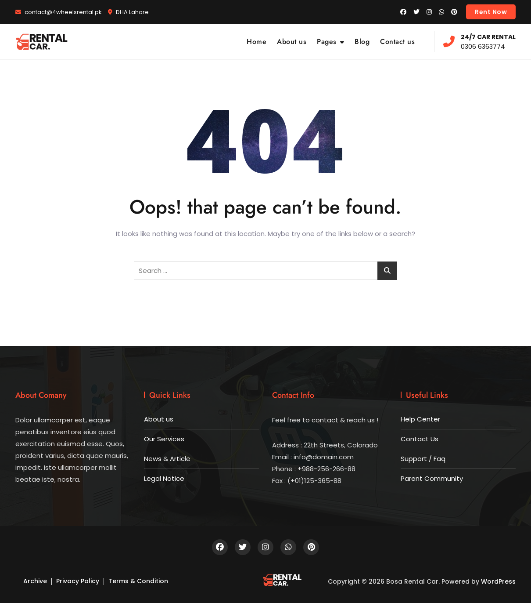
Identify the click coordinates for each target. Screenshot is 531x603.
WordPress (498, 581)
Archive (35, 581)
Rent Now (491, 11)
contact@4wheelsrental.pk (58, 12)
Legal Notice (164, 478)
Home (256, 41)
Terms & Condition (138, 581)
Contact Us (419, 438)
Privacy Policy (77, 581)
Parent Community (432, 478)
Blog (362, 41)
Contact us (397, 41)
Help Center (420, 419)
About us (291, 41)
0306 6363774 (479, 41)
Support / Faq (423, 458)
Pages (327, 41)
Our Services (164, 438)
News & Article (167, 458)
